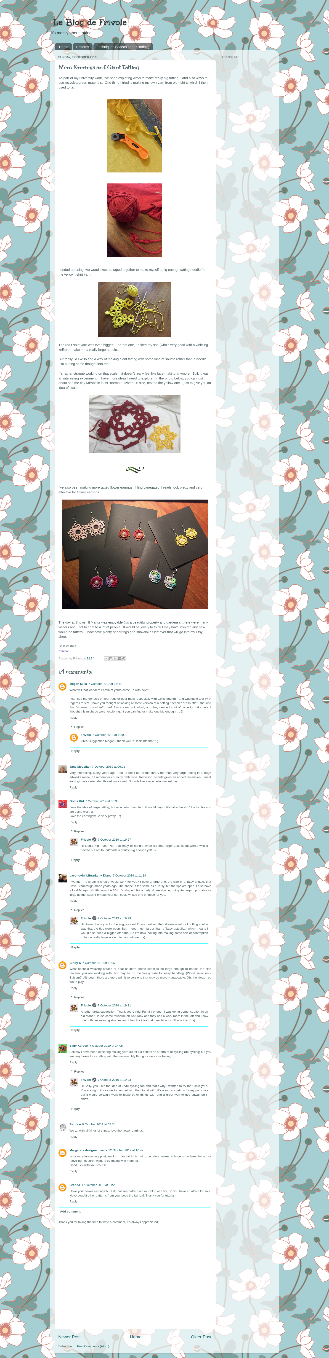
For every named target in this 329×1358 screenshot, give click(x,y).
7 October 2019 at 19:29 (114, 918)
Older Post (201, 1336)
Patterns (82, 47)
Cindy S (75, 963)
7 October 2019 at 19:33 (114, 1079)
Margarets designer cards (88, 1150)
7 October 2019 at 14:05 (106, 1045)
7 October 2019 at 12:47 (99, 963)
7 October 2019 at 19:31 (114, 1005)
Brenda (74, 1185)
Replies (79, 727)
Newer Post (69, 1336)
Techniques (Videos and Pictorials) (123, 47)
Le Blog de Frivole (88, 22)
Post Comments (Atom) (93, 1346)
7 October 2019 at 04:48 (105, 684)
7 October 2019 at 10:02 (109, 735)
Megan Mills (78, 684)
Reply (73, 717)
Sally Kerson (78, 1045)
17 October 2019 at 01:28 (99, 1185)
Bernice (75, 1124)
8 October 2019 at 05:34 (99, 1124)
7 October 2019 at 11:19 (129, 875)
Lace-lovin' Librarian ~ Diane (90, 875)
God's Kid (76, 801)
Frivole (86, 735)
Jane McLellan (79, 766)
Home (63, 47)
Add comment (70, 1211)
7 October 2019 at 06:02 (108, 766)
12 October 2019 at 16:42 (125, 1150)
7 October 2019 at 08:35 (102, 801)
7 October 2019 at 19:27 (114, 839)
